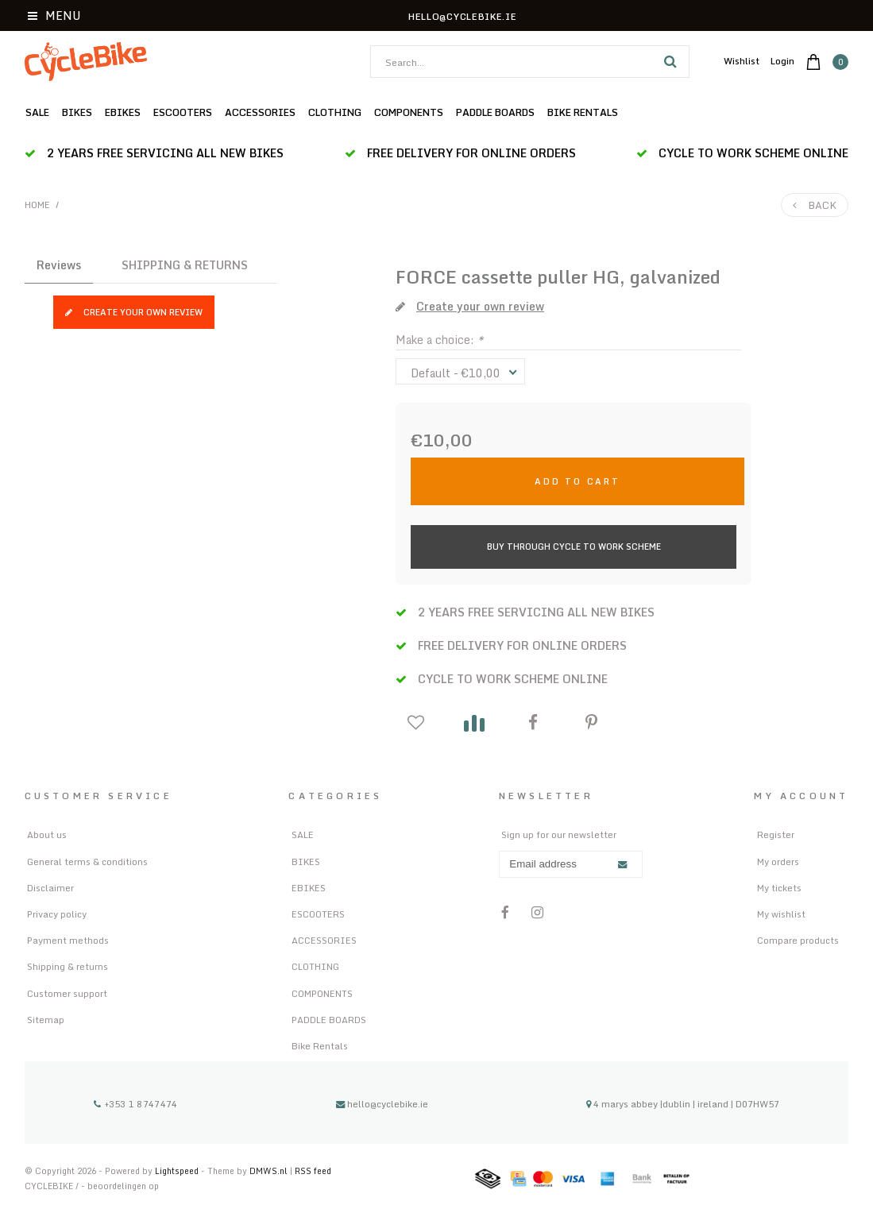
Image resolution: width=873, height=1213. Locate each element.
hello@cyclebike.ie (382, 1103)
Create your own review (134, 312)
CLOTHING (334, 112)
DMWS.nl (269, 1170)
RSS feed (313, 1170)
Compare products (798, 940)
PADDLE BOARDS (495, 112)
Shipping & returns (67, 966)
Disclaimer (50, 887)
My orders (778, 861)
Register (775, 834)
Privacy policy (57, 913)
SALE (37, 112)
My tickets (779, 887)
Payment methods (68, 940)
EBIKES (123, 112)
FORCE (426, 277)
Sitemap (45, 1019)
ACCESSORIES (260, 112)
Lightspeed (177, 1170)
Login (782, 60)
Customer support (67, 993)
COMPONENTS (408, 112)
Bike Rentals (582, 112)
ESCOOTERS (182, 112)
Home (37, 205)
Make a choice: (439, 339)
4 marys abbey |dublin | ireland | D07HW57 (682, 1103)
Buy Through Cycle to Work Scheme (574, 546)
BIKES (77, 112)
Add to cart (577, 481)
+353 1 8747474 (135, 1103)
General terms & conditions (87, 861)
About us (47, 834)
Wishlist (741, 60)
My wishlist (781, 913)
